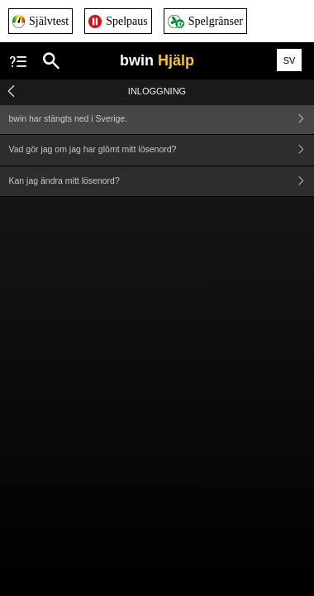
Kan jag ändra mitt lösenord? (162, 181)
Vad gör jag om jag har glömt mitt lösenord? (162, 150)
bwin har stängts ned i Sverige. (162, 118)
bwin (157, 60)
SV (289, 60)
